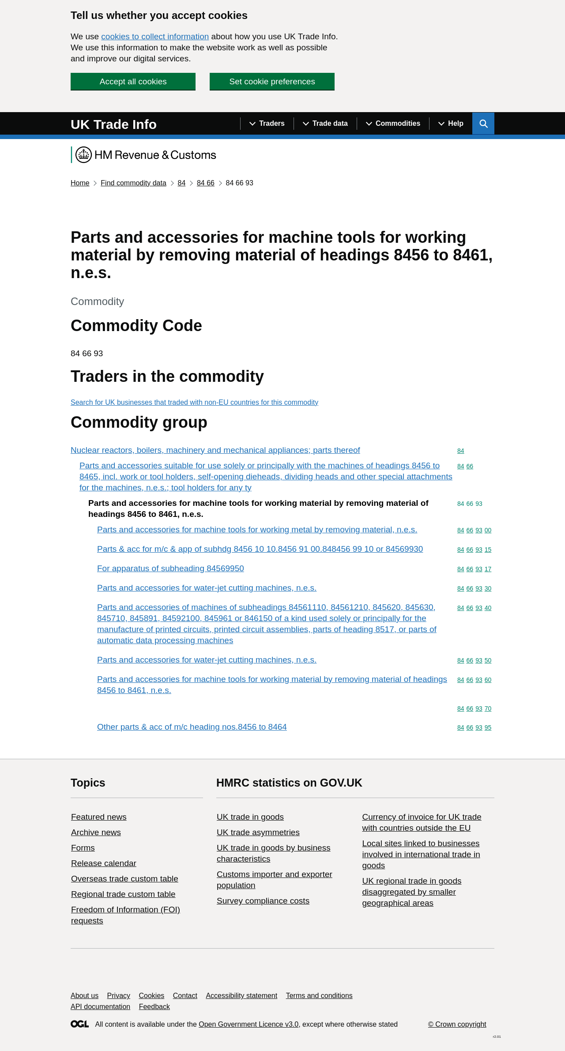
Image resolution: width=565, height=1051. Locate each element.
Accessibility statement (241, 995)
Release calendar (103, 863)
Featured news (99, 816)
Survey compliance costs (263, 900)
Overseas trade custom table (124, 878)
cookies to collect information (155, 36)
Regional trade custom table (123, 894)
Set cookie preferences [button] (272, 81)
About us (84, 995)
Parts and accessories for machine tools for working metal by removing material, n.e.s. (257, 529)
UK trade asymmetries (258, 832)
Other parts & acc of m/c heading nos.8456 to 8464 (192, 726)
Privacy (118, 995)
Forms (83, 847)
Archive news (96, 832)
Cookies (152, 995)
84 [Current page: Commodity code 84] (181, 183)
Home (80, 183)
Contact (185, 995)
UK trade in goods (250, 816)
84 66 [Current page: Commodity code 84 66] (206, 183)
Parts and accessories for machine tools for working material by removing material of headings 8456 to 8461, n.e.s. (272, 684)
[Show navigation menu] (267, 124)
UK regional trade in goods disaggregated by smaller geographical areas (411, 892)
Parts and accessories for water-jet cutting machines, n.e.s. (206, 587)
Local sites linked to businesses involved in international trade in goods (421, 854)
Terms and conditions (319, 995)
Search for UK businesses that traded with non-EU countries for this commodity (194, 402)
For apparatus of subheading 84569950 (170, 568)
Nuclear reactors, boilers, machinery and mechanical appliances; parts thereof (215, 450)
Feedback (154, 1006)
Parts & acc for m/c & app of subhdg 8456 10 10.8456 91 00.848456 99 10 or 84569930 (260, 549)
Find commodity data (133, 183)
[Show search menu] (483, 124)
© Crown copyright (457, 1024)
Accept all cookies (133, 81)
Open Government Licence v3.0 (248, 1024)
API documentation (100, 1006)
